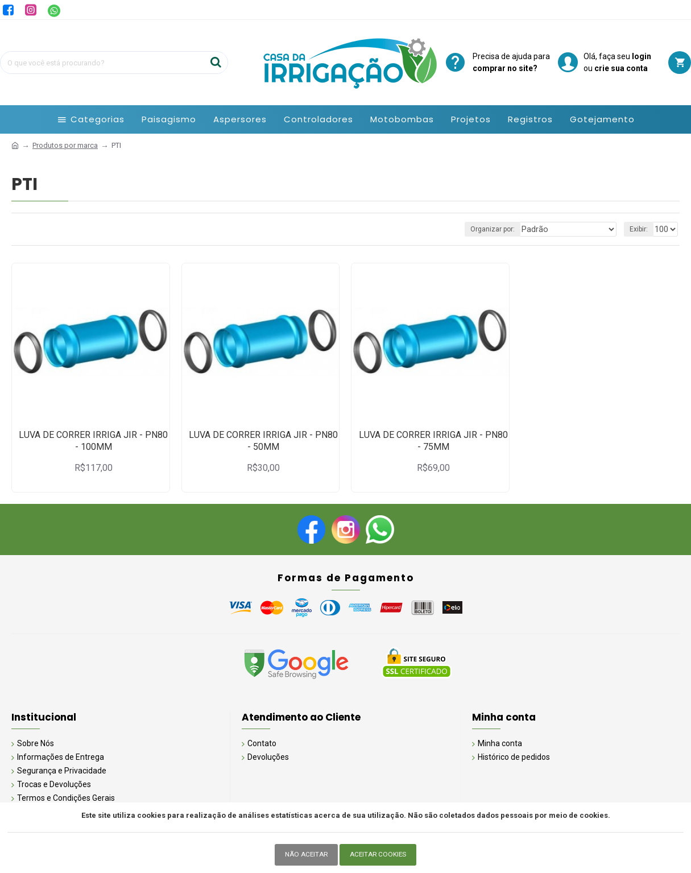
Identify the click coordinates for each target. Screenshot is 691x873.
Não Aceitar (305, 854)
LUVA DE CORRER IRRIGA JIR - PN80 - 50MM (263, 440)
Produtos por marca (65, 145)
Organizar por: (509, 229)
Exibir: (640, 229)
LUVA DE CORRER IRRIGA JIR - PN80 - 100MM (93, 440)
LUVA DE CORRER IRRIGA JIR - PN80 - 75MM (433, 440)
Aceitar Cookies (379, 854)
